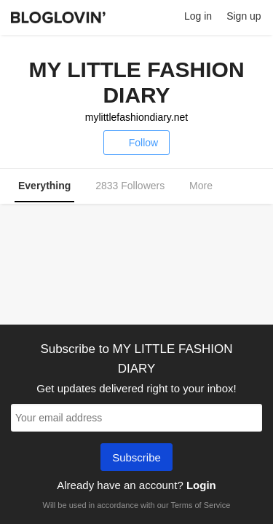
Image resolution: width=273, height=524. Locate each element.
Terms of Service (200, 505)
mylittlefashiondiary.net (136, 117)
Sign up (243, 16)
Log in (198, 16)
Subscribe (136, 458)
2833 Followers (130, 185)
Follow (136, 142)
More (208, 186)
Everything (44, 185)
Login (201, 485)
